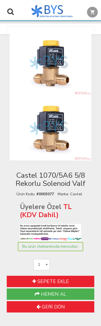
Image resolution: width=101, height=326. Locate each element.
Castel (76, 194)
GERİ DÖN (50, 306)
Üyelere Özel (40, 206)
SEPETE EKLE (50, 281)
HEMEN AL (50, 294)
